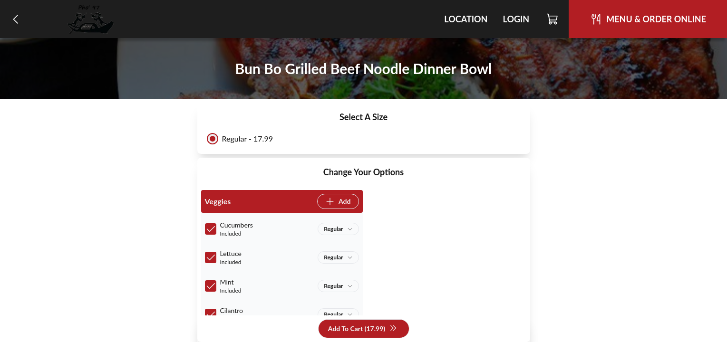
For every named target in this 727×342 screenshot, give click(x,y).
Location (465, 19)
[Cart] (553, 19)
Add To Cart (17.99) (362, 329)
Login (516, 19)
